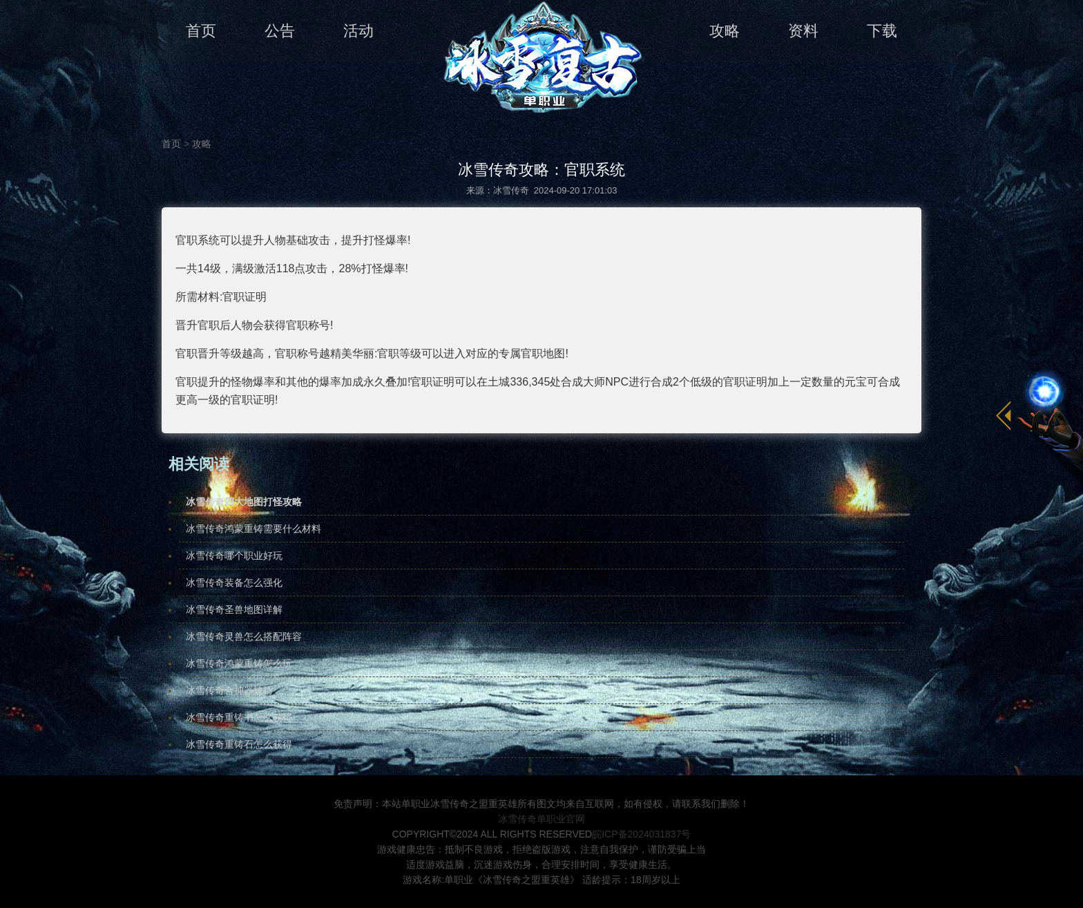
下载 (882, 30)
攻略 (724, 30)
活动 (358, 30)
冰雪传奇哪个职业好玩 (234, 555)
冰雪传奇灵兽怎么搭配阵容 (244, 636)
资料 (803, 30)
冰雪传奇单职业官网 (541, 818)
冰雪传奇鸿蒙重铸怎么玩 (239, 663)
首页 (201, 30)
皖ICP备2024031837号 (641, 834)
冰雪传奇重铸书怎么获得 (239, 717)
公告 (280, 30)
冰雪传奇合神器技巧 (229, 690)
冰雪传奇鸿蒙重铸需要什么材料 (253, 528)
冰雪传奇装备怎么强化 (234, 582)
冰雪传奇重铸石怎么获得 (239, 744)
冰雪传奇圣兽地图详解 (234, 609)
